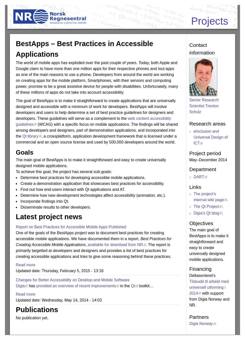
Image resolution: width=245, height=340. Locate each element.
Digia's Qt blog (206, 213)
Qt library (30, 136)
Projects (209, 21)
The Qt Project (206, 206)
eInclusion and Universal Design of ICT (210, 137)
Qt (133, 286)
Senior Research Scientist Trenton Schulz (204, 106)
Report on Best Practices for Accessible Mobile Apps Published (71, 227)
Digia (20, 286)
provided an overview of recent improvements (76, 286)
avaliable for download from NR (115, 245)
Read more (25, 265)
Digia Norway (201, 324)
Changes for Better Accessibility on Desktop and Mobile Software (73, 280)
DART (198, 177)
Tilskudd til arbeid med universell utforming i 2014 (208, 287)
